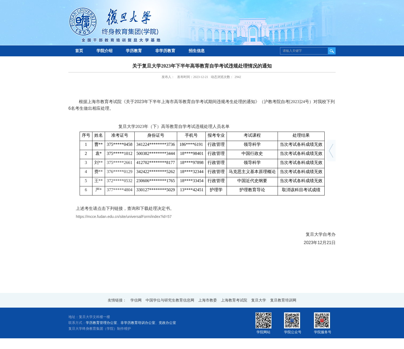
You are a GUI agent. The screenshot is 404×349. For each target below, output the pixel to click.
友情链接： (117, 300)
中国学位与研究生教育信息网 (170, 300)
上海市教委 (207, 300)
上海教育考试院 (234, 300)
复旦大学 (258, 300)
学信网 (136, 300)
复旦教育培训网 (283, 300)
